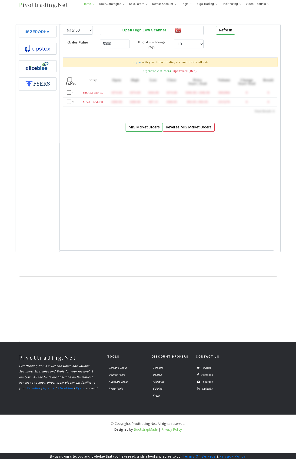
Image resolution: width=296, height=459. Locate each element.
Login (185, 4)
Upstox (49, 388)
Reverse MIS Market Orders (189, 127)
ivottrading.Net (43, 5)
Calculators (136, 4)
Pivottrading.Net (47, 358)
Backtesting (230, 4)
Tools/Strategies (110, 4)
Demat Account (162, 4)
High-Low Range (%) (152, 44)
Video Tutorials (256, 4)
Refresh (225, 30)
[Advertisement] (38, 177)
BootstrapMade (146, 429)
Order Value (77, 42)
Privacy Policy (233, 456)
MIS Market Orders (144, 127)
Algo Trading (205, 4)
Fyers (80, 388)
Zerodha (33, 388)
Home (87, 4)
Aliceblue (65, 388)
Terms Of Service (199, 456)
